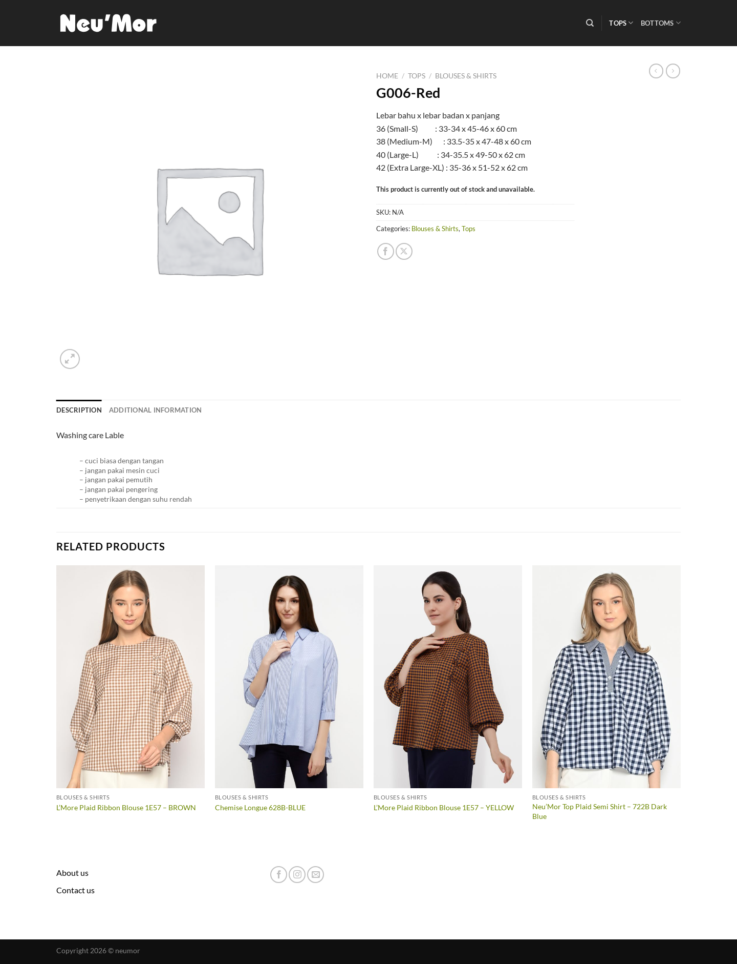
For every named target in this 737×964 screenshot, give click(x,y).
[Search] (590, 23)
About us (72, 872)
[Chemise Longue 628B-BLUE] (289, 677)
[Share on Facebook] (385, 251)
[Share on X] (404, 251)
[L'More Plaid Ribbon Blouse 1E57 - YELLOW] (448, 677)
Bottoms (661, 23)
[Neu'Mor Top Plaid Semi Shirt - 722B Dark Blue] (606, 677)
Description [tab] (79, 410)
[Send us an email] (315, 874)
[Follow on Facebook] (278, 874)
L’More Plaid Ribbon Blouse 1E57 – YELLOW (444, 807)
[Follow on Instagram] (297, 874)
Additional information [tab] (155, 410)
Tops (621, 23)
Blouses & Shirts (465, 76)
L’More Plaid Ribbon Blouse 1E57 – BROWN (126, 807)
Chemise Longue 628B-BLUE (260, 807)
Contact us (75, 890)
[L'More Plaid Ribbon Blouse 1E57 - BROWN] (130, 677)
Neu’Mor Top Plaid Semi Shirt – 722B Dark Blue (599, 811)
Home (387, 76)
